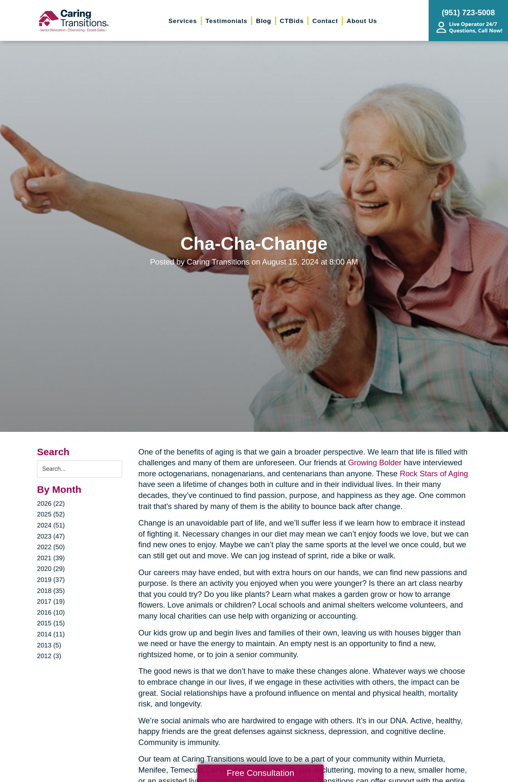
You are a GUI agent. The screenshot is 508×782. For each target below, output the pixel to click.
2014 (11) (51, 634)
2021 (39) (51, 558)
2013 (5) (49, 645)
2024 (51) (51, 525)
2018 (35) (51, 590)
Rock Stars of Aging (434, 473)
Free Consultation (260, 773)
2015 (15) (51, 623)
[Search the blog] (79, 469)
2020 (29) (51, 568)
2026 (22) (51, 503)
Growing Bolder (374, 462)
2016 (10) (51, 612)
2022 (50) (51, 547)
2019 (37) (51, 579)
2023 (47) (51, 536)
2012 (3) (49, 655)
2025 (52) (51, 514)
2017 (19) (51, 601)
